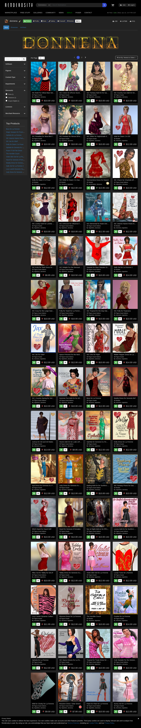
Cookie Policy (93, 723)
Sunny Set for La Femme (123, 704)
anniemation (92, 184)
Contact (88, 13)
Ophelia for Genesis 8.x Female (17, 147)
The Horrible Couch (12, 154)
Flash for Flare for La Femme (97, 704)
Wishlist (70, 21)
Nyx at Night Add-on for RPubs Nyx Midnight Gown (105, 529)
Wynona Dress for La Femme (70, 616)
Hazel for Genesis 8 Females (16, 160)
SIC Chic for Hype (93, 354)
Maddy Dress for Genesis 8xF (16, 163)
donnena (43, 97)
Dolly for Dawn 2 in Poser (15, 144)
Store (43, 21)
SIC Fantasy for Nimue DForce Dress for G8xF (76, 136)
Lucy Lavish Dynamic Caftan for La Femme (21, 169)
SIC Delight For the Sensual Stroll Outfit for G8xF (77, 267)
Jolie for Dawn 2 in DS (122, 136)
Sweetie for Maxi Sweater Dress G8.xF (101, 267)
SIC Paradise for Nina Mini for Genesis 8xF (48, 136)
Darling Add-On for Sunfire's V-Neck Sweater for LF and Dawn (109, 485)
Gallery (52, 21)
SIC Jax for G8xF (12, 141)
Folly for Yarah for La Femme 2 (70, 311)
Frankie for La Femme (122, 616)
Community (51, 13)
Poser (78, 13)
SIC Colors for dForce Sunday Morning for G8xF (77, 93)
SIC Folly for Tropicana (122, 311)
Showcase (14, 27)
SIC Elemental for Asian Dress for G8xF (101, 224)
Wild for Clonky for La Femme (43, 704)
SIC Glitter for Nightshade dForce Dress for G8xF (105, 136)
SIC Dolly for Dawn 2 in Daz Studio (72, 180)
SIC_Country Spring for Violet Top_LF (46, 398)
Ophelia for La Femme (13, 135)
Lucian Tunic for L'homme (123, 573)
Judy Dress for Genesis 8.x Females (18, 172)
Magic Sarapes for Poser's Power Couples (20, 132)
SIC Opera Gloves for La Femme (71, 660)
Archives (23, 27)
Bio (78, 21)
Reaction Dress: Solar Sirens (70, 704)
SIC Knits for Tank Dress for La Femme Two (48, 267)
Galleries (37, 13)
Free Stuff (25, 13)
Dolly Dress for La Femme (123, 442)
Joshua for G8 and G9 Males (42, 442)
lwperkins (37, 97)
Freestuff (61, 21)
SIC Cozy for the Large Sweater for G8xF (47, 311)
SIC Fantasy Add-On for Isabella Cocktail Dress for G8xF (107, 93)
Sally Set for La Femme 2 (15, 166)
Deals (69, 13)
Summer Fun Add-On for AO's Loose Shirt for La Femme (80, 398)
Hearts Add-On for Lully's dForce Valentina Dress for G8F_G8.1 (82, 442)
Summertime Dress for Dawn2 (98, 180)
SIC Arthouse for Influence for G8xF (72, 224)
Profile (36, 21)
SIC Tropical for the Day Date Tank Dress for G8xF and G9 (108, 311)
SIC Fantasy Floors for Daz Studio (126, 485)
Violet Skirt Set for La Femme (16, 157)
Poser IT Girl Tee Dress (14, 150)
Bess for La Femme (13, 129)
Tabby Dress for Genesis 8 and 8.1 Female (75, 573)
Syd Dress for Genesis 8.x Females (45, 485)
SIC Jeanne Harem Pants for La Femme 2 (20, 138)
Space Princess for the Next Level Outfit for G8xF (77, 354)
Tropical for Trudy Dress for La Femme (101, 660)
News (61, 13)
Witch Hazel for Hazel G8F (42, 529)
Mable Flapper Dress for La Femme (127, 354)
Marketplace (11, 13)
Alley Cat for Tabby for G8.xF (42, 573)
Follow (27, 21)
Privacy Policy (109, 723)
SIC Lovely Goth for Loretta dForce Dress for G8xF (50, 224)
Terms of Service (73, 723)
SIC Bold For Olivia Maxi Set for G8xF (46, 93)
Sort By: (126, 57)
